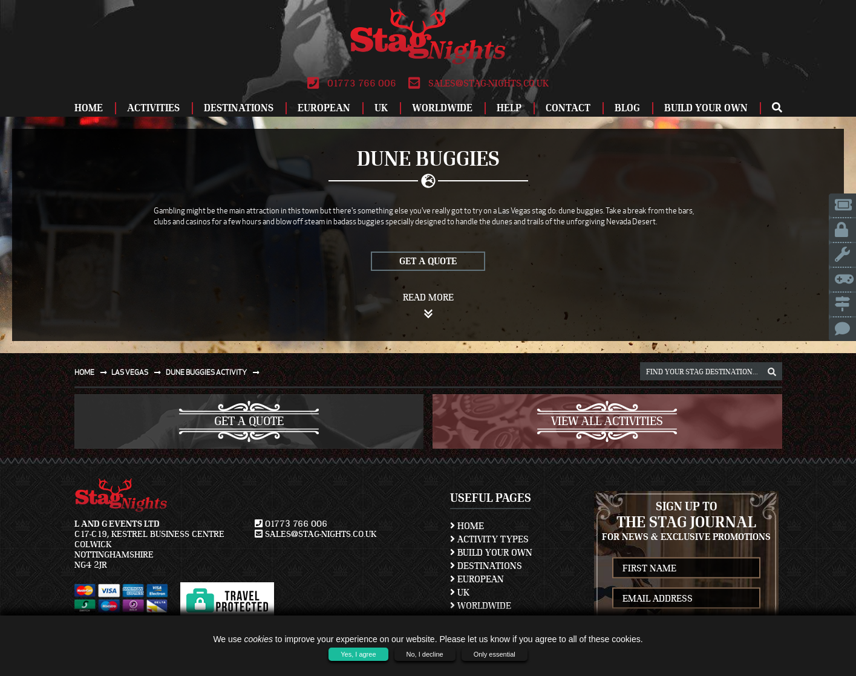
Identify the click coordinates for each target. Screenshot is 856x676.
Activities (153, 108)
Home (88, 108)
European (324, 108)
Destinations (238, 108)
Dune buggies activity (215, 372)
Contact (568, 108)
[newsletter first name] (686, 568)
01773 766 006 (351, 83)
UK (381, 108)
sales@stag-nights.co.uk (478, 83)
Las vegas (138, 372)
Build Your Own (706, 108)
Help (509, 108)
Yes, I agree (358, 654)
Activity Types (489, 539)
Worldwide (442, 108)
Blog (627, 108)
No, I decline (425, 654)
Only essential (494, 654)
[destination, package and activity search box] (711, 371)
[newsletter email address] (686, 598)
